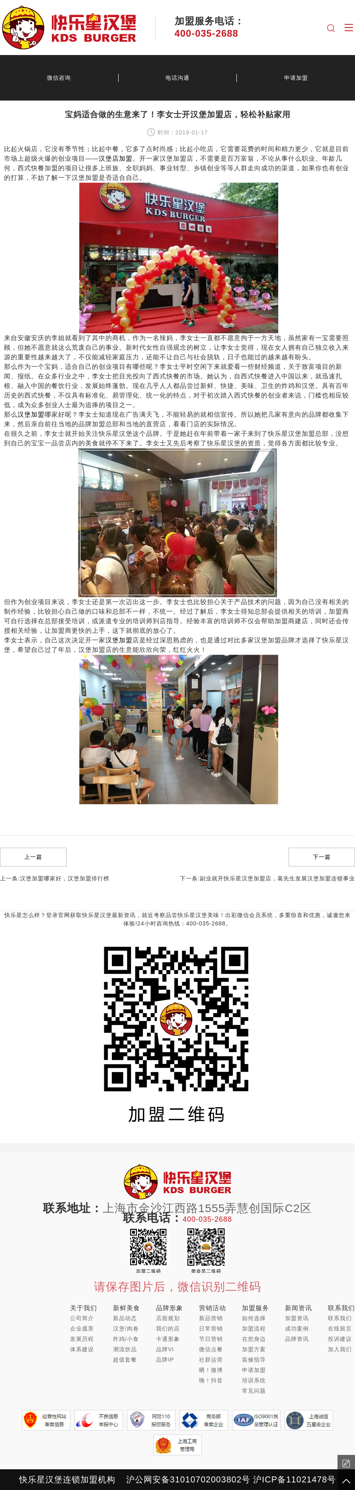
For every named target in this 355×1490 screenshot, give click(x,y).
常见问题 (254, 1391)
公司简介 (82, 1318)
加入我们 (340, 1349)
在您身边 (254, 1339)
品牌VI (165, 1349)
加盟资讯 (297, 1318)
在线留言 (340, 1328)
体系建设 (82, 1349)
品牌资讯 (297, 1339)
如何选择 (254, 1318)
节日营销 (211, 1339)
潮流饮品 (125, 1349)
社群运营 (211, 1359)
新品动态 (125, 1318)
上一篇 (33, 857)
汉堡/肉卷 (126, 1328)
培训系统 (254, 1380)
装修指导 (254, 1359)
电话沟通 (177, 78)
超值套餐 (125, 1359)
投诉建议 (340, 1339)
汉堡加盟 (31, 414)
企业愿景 (82, 1328)
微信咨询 (59, 78)
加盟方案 (254, 1349)
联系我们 (340, 1318)
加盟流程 (254, 1328)
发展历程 (82, 1339)
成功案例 (297, 1328)
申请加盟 (254, 1370)
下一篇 (322, 857)
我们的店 (168, 1328)
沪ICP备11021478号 (294, 1479)
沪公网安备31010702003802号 (188, 1479)
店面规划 (168, 1318)
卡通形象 (168, 1339)
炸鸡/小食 (126, 1339)
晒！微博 (211, 1370)
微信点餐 (211, 1349)
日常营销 (211, 1328)
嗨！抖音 (211, 1380)
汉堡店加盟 (116, 158)
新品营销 (211, 1318)
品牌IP (165, 1359)
